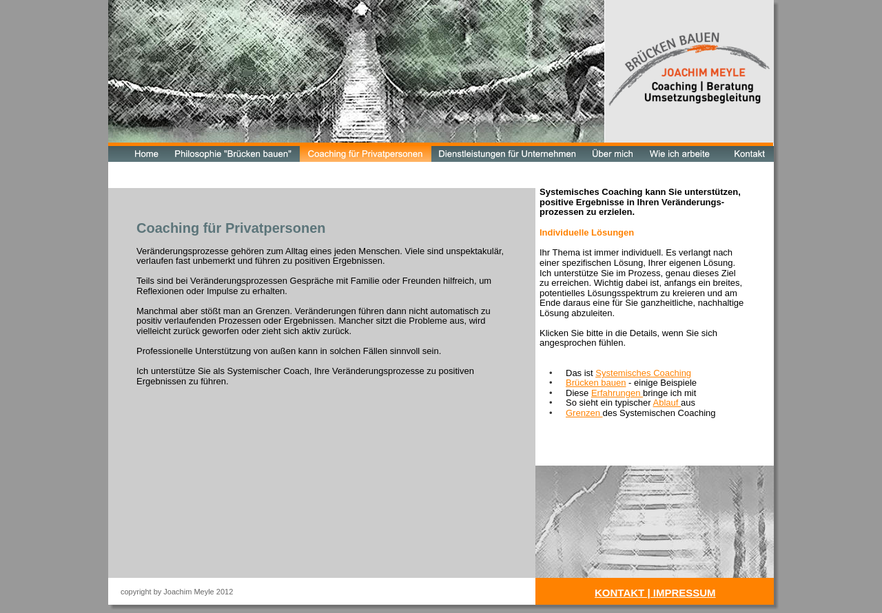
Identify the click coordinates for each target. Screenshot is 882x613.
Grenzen (584, 413)
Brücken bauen (596, 382)
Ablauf (666, 402)
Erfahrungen (617, 393)
